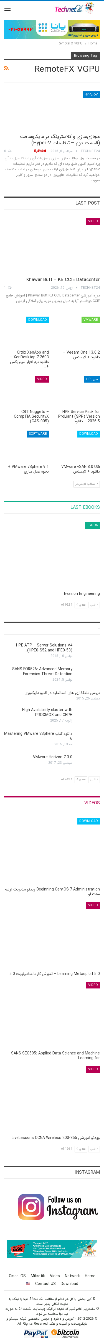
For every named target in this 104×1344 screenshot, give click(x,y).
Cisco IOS (17, 1276)
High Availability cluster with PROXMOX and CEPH (47, 712)
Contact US (45, 1284)
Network (72, 1276)
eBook (92, 525)
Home (90, 1276)
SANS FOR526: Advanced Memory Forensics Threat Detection (42, 671)
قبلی (94, 605)
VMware (90, 319)
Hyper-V (91, 94)
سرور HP (92, 379)
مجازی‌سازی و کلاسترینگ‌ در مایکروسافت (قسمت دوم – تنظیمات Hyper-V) (60, 140)
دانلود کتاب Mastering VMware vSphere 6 (38, 736)
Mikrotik (38, 1276)
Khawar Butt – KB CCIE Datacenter (63, 279)
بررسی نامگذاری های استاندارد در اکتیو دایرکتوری (62, 693)
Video (93, 221)
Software (38, 433)
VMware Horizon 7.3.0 (52, 757)
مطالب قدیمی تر (86, 484)
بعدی (81, 605)
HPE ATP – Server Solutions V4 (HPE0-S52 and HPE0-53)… (44, 647)
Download (37, 319)
